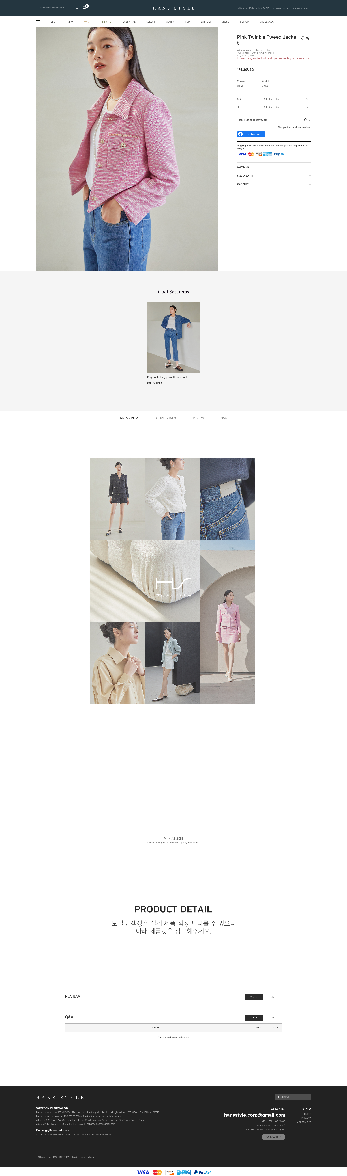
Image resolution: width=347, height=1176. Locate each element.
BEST (54, 21)
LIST (273, 997)
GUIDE (307, 1114)
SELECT (150, 21)
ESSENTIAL (129, 21)
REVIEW (198, 418)
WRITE (253, 997)
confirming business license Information (100, 1116)
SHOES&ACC (266, 21)
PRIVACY (306, 1118)
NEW (70, 21)
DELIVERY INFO (165, 418)
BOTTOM (205, 21)
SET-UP (244, 21)
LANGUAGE (303, 8)
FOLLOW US (283, 1097)
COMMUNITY (282, 8)
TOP (187, 21)
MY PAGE (263, 8)
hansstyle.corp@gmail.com (101, 1124)
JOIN (251, 8)
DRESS (225, 21)
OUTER (170, 21)
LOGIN (240, 8)
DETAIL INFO (129, 418)
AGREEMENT (304, 1122)
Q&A (224, 418)
